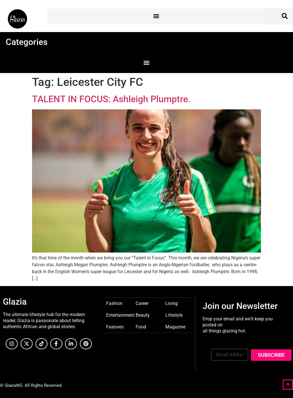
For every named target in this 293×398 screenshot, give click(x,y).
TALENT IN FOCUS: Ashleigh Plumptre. (111, 99)
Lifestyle (174, 315)
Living (171, 303)
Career (142, 303)
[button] (156, 16)
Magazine (175, 326)
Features (115, 326)
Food (141, 326)
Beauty (143, 315)
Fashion (114, 303)
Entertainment (120, 315)
